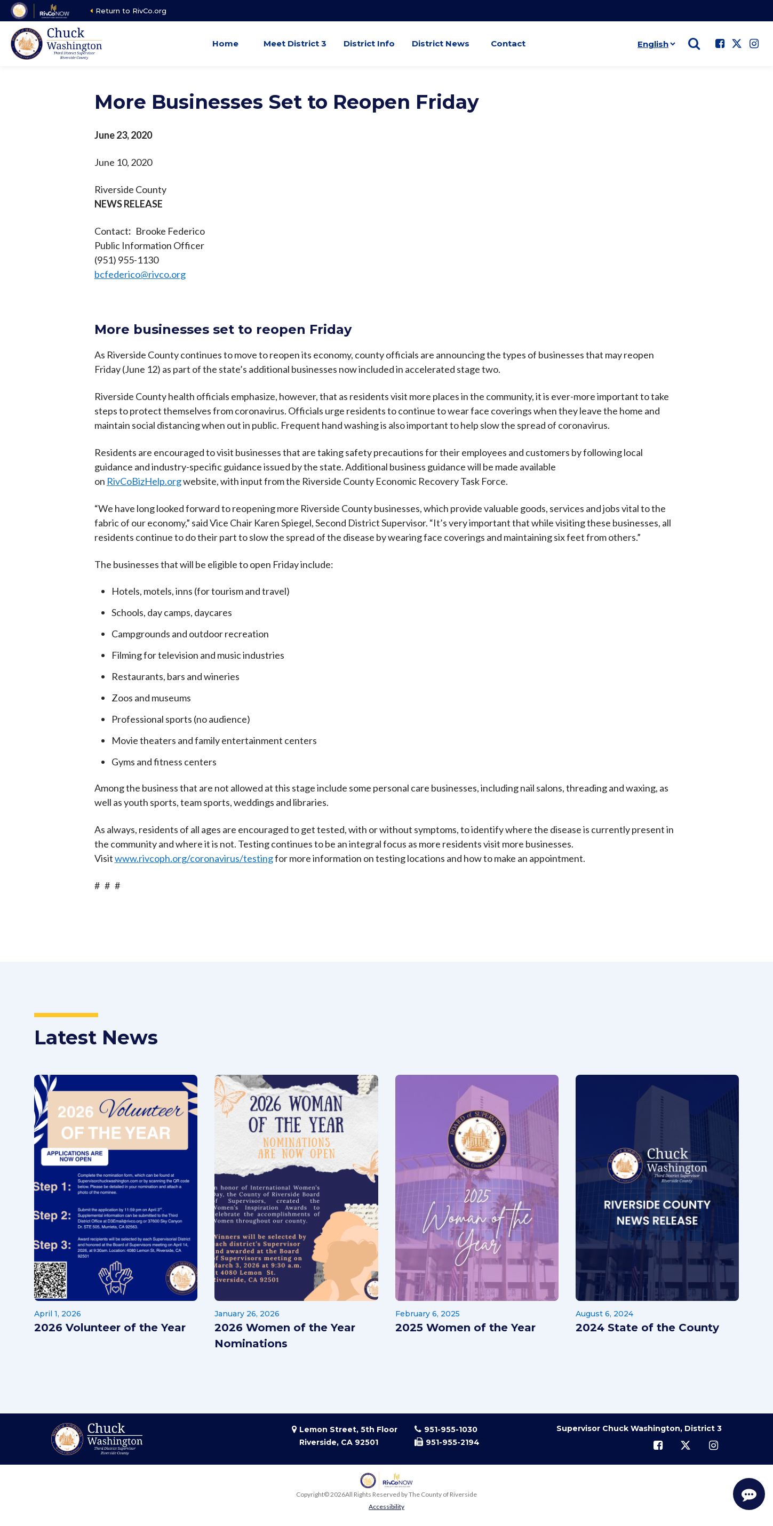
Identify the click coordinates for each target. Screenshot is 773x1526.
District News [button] (440, 43)
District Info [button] (369, 43)
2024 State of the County (647, 1327)
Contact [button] (508, 43)
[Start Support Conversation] (749, 1494)
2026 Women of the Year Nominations (284, 1335)
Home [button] (225, 43)
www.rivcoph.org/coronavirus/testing (194, 858)
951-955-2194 (453, 1442)
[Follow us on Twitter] (736, 43)
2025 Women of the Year (465, 1327)
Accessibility (386, 1507)
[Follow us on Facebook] (719, 43)
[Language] (654, 44)
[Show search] (694, 44)
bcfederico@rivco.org (140, 274)
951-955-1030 (450, 1429)
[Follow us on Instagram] (753, 43)
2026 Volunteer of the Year (110, 1327)
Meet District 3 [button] (295, 43)
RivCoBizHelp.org (144, 481)
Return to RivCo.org (130, 10)
